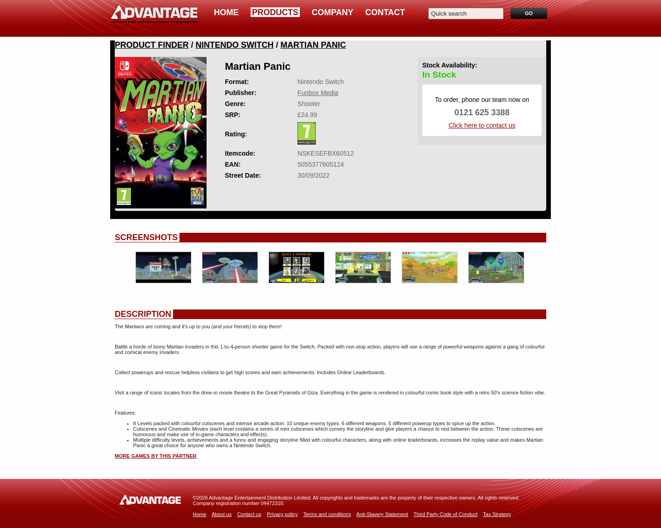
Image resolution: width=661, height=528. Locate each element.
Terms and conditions (327, 514)
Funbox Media (317, 92)
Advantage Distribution (154, 19)
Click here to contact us (481, 125)
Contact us (249, 514)
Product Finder (152, 45)
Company (332, 12)
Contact (385, 12)
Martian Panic (313, 45)
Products (275, 12)
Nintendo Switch (235, 45)
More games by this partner (155, 456)
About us (221, 514)
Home (226, 12)
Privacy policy (282, 514)
